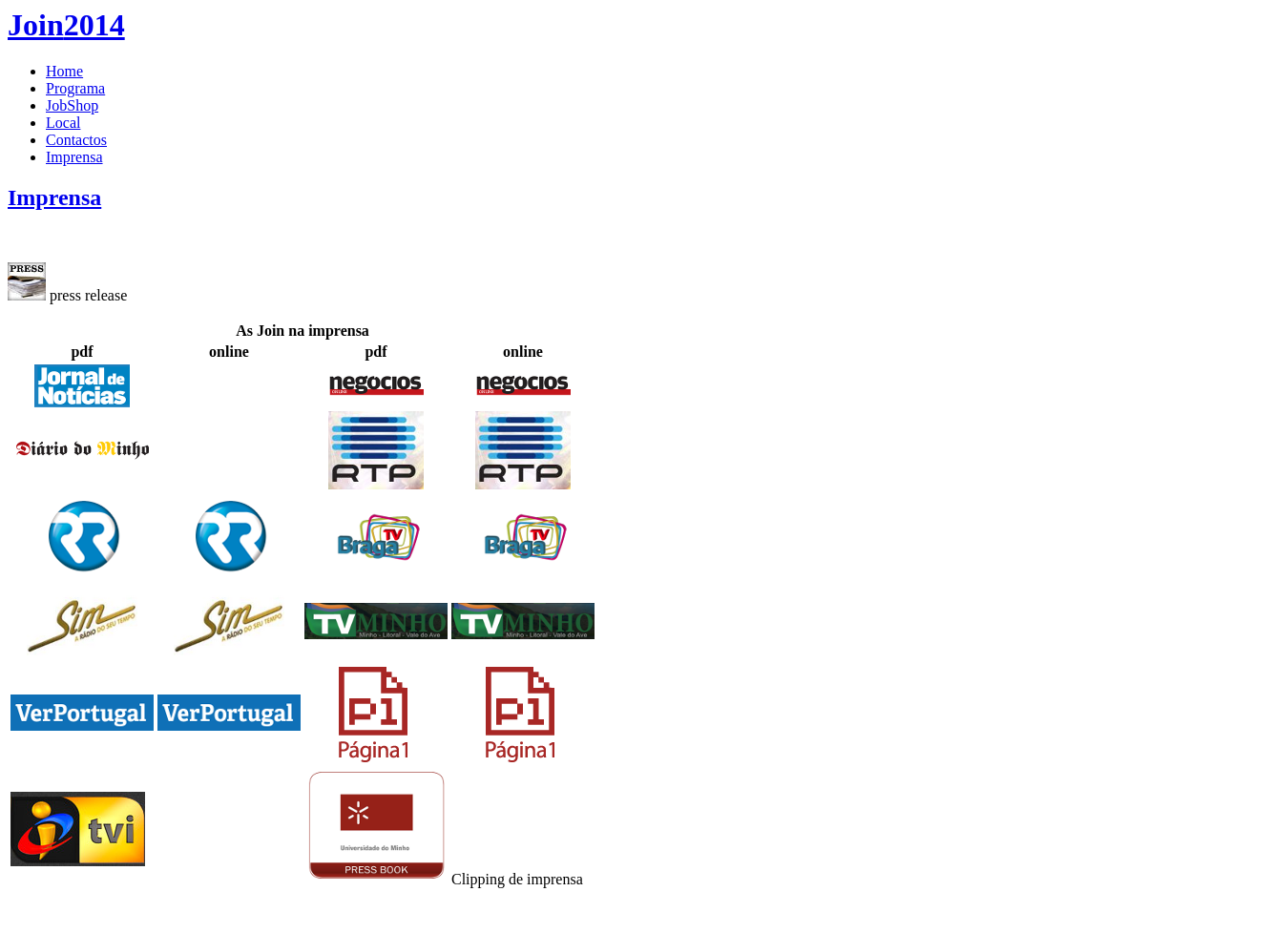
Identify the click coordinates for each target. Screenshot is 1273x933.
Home (64, 71)
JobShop (72, 105)
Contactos (76, 140)
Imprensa (74, 157)
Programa (75, 88)
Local (63, 122)
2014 (66, 25)
